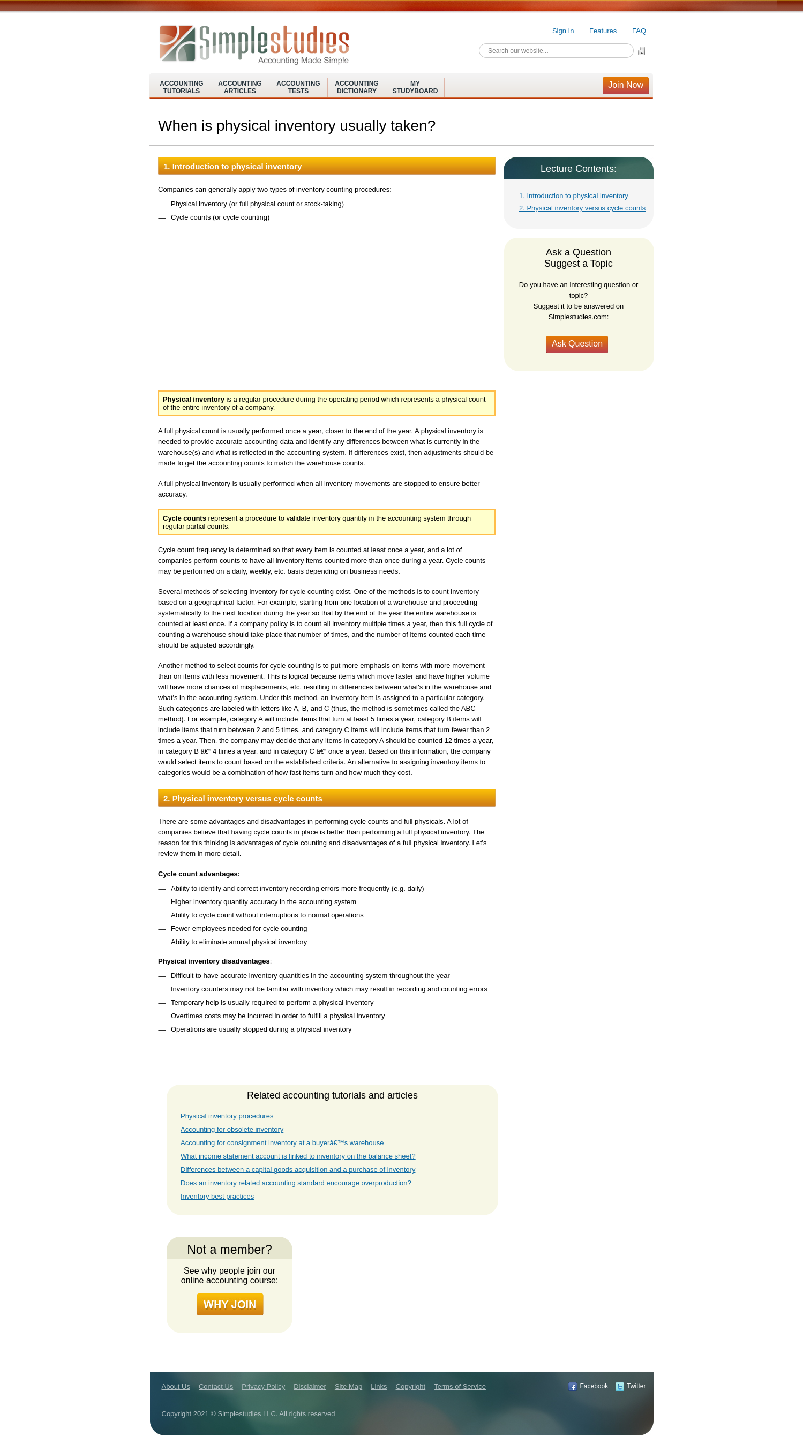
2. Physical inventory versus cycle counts (582, 208)
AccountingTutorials (181, 87)
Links (379, 1386)
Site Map (348, 1386)
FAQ (639, 31)
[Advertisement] (327, 300)
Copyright (411, 1386)
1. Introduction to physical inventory (573, 196)
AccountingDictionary (356, 87)
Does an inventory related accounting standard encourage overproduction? (296, 1183)
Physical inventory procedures (227, 1116)
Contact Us (216, 1386)
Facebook (594, 1386)
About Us (176, 1386)
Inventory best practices (217, 1196)
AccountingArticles (239, 87)
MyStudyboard (415, 87)
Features (603, 31)
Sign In (563, 31)
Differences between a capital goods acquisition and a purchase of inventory (298, 1169)
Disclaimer (310, 1386)
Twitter (636, 1386)
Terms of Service (460, 1386)
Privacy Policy (263, 1386)
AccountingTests (298, 87)
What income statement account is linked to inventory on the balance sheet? (298, 1156)
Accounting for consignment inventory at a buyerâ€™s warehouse (282, 1143)
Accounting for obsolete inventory (232, 1129)
